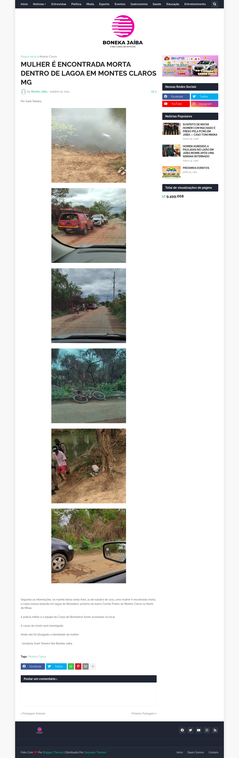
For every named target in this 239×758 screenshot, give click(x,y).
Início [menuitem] (24, 4)
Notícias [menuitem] (38, 4)
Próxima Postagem (143, 713)
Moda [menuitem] (90, 4)
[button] (214, 4)
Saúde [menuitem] (157, 4)
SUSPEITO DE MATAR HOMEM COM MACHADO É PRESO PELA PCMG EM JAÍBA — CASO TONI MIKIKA (200, 129)
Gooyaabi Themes (95, 752)
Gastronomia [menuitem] (139, 4)
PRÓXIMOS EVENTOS (196, 167)
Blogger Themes (53, 752)
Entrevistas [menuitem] (58, 4)
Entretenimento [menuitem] (195, 4)
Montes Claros (48, 56)
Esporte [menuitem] (104, 4)
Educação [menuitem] (172, 4)
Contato (213, 752)
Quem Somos (195, 752)
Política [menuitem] (76, 4)
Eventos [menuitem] (120, 4)
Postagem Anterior (34, 713)
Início (180, 752)
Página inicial (29, 56)
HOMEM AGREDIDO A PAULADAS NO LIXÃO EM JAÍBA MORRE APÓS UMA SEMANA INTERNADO (198, 151)
